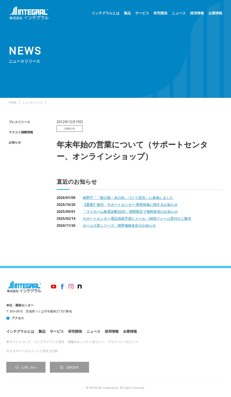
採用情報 (197, 13)
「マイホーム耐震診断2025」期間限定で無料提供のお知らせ (130, 211)
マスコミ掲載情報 (21, 132)
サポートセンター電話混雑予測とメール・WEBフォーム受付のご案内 (137, 218)
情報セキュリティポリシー (86, 342)
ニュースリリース (32, 102)
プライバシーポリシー (123, 342)
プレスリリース (19, 122)
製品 (127, 13)
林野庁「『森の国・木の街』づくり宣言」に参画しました (128, 197)
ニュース (179, 13)
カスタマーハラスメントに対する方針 (32, 351)
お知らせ (15, 142)
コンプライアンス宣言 (49, 342)
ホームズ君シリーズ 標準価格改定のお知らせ (119, 225)
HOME (13, 102)
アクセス (18, 318)
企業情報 (215, 13)
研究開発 (160, 13)
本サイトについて (18, 342)
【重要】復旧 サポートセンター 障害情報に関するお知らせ (130, 204)
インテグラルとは (106, 13)
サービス (142, 13)
